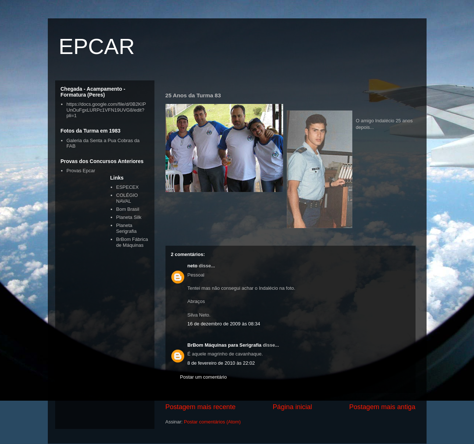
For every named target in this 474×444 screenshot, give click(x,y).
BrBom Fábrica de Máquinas (132, 242)
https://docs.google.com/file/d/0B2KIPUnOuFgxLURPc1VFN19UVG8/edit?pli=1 (106, 109)
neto (192, 265)
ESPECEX (127, 187)
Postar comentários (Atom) (212, 422)
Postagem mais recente (200, 407)
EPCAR (97, 46)
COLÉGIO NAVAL (127, 198)
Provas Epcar (81, 170)
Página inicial (292, 407)
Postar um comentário (203, 377)
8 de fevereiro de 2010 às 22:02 (221, 363)
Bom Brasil (127, 209)
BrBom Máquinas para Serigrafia (225, 345)
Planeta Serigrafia (126, 228)
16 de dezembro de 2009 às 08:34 (224, 323)
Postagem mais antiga (382, 407)
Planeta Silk (129, 217)
